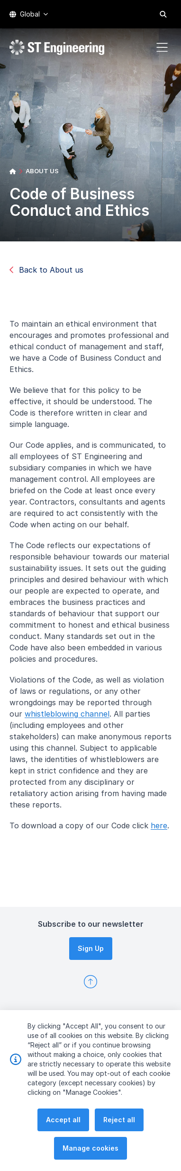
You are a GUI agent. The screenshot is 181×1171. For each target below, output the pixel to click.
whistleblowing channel (70, 717)
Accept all (63, 1144)
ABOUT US (42, 171)
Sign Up (91, 948)
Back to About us (46, 270)
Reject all (119, 1144)
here (162, 829)
